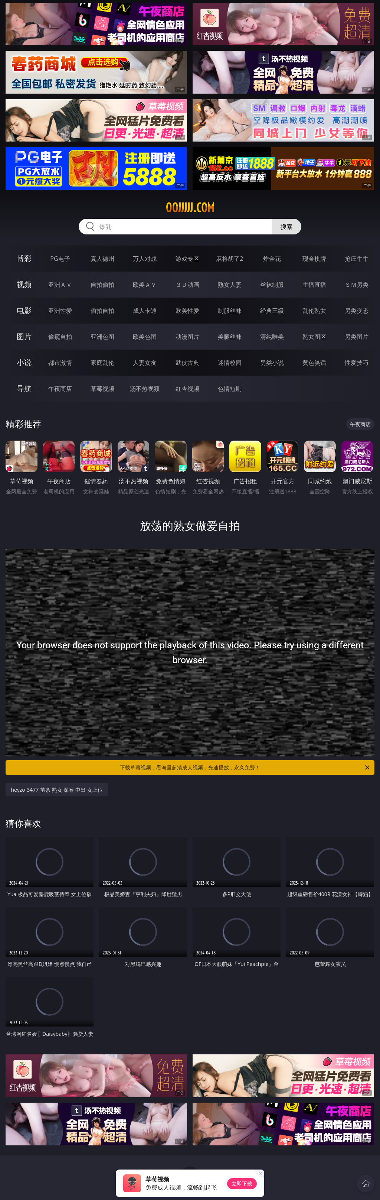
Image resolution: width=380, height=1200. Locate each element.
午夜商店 (60, 389)
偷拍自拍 (102, 311)
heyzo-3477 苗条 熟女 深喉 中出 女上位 (56, 789)
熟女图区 (314, 337)
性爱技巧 (356, 363)
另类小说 (272, 363)
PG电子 (60, 258)
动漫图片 (187, 337)
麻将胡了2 (229, 258)
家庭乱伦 (102, 363)
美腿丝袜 (230, 337)
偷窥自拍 (60, 337)
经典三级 (272, 311)
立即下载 (242, 1183)
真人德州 (102, 258)
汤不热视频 (145, 389)
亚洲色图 (102, 337)
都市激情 (60, 363)
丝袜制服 (272, 284)
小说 (24, 362)
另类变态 (356, 311)
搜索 (286, 227)
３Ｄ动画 (187, 284)
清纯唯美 (272, 337)
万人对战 (145, 258)
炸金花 (272, 258)
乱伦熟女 (314, 311)
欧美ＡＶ (145, 284)
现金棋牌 (314, 258)
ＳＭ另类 (356, 284)
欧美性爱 (187, 311)
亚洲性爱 (60, 311)
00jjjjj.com (190, 207)
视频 (24, 284)
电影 (24, 310)
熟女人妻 (230, 284)
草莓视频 (102, 389)
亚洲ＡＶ (60, 284)
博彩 (24, 258)
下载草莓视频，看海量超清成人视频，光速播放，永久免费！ (245, 767)
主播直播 (314, 284)
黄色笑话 (314, 363)
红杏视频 (187, 389)
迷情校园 (230, 363)
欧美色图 (145, 337)
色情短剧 (230, 389)
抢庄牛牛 (356, 258)
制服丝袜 (230, 311)
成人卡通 (145, 311)
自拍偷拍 (102, 284)
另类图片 (356, 337)
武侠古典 (187, 363)
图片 (24, 336)
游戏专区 (187, 258)
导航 (24, 388)
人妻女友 (145, 363)
